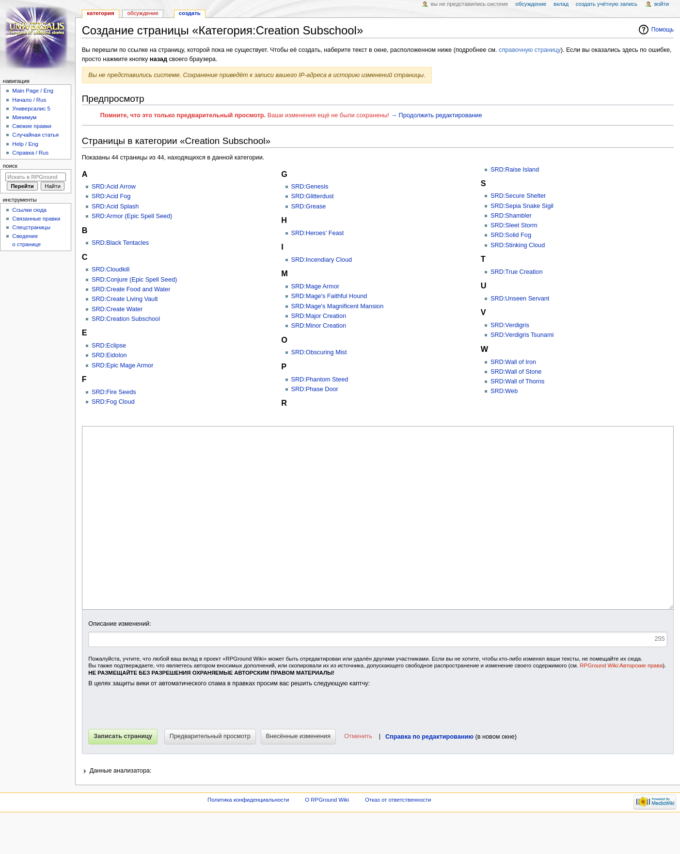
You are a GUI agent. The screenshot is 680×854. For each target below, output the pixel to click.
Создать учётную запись (606, 4)
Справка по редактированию (429, 773)
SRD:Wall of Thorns (517, 381)
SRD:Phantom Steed (319, 379)
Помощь (662, 29)
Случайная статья (35, 135)
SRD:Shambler (511, 215)
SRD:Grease (308, 206)
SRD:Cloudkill (110, 269)
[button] (357, 773)
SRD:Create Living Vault (125, 299)
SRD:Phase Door (314, 389)
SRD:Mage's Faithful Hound (329, 296)
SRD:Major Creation (319, 316)
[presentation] (162, 746)
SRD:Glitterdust (312, 196)
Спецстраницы (31, 227)
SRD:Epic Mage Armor (123, 365)
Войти (661, 4)
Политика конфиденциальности (248, 836)
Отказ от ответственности (398, 836)
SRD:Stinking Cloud (517, 245)
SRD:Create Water (117, 309)
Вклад (561, 4)
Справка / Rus (30, 153)
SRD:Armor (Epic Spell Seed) (132, 216)
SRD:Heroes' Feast (317, 233)
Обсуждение (142, 13)
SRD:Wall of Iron (513, 362)
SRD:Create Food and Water (131, 289)
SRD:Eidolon (109, 355)
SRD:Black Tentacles (120, 242)
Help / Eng (25, 144)
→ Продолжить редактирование (436, 115)
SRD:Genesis (310, 186)
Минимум (24, 117)
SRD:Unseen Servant (519, 298)
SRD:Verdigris (509, 325)
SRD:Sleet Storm (514, 225)
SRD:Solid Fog (510, 235)
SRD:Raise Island (514, 169)
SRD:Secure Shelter (518, 195)
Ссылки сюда (29, 210)
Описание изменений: (119, 660)
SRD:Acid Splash (115, 206)
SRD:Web (504, 391)
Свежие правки (31, 126)
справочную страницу (530, 50)
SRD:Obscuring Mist (319, 352)
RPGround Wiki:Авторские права (621, 702)
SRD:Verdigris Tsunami (521, 335)
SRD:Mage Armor (315, 286)
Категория (100, 13)
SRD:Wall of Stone (515, 371)
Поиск (10, 166)
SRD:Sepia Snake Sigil (521, 206)
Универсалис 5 (31, 108)
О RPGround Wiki (327, 836)
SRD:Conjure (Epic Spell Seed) (134, 279)
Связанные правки (36, 218)
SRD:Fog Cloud (113, 401)
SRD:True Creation (516, 272)
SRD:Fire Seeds (114, 392)
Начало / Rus (29, 100)
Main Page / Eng (32, 91)
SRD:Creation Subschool (126, 319)
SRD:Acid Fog (111, 196)
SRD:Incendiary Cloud (321, 259)
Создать (190, 13)
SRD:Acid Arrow (114, 186)
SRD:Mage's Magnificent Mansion (337, 306)
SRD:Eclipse (109, 345)
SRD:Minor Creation (319, 325)
